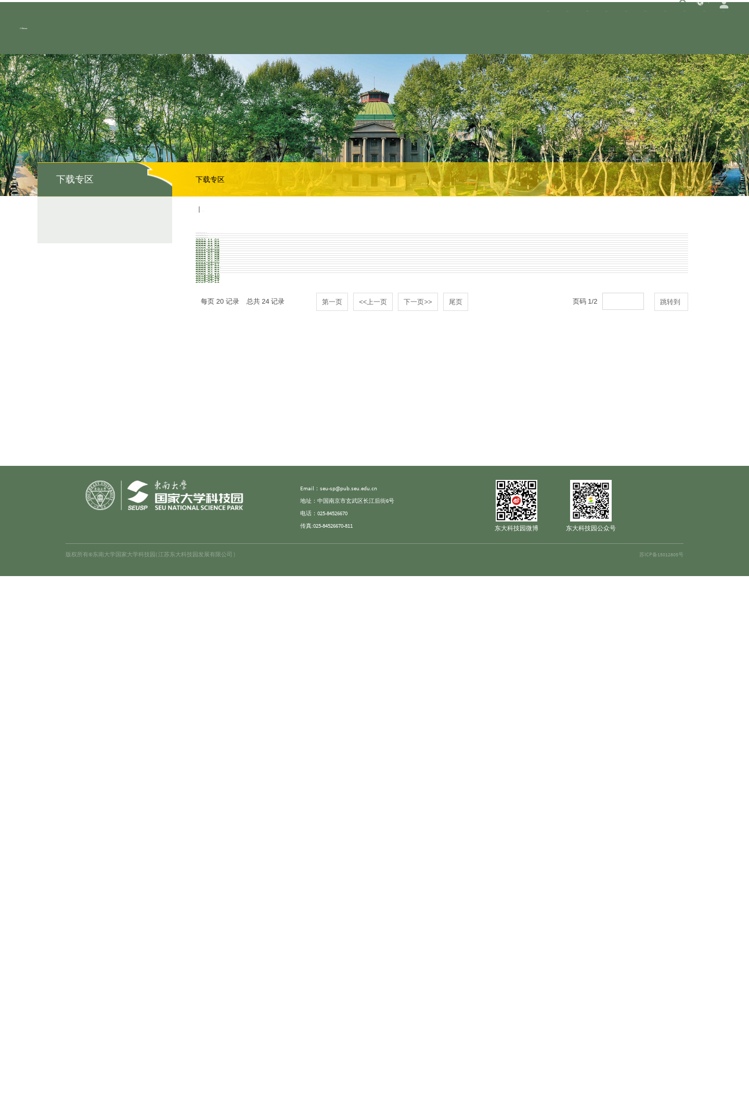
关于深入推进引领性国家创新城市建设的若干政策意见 (283, 448)
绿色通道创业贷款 (225, 711)
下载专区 (227, 209)
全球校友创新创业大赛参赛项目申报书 (257, 842)
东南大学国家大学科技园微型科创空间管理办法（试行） (287, 284)
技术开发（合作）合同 (232, 547)
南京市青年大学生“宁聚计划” (242, 744)
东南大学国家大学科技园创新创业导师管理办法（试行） (287, 317)
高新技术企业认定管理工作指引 (247, 580)
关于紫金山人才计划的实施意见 (247, 350)
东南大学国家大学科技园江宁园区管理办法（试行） (279, 251)
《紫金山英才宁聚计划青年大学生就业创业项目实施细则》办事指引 (305, 383)
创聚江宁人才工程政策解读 (239, 645)
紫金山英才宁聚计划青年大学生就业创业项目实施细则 (283, 416)
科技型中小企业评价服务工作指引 (252, 481)
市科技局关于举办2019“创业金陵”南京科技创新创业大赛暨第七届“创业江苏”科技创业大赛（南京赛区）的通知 (373, 777)
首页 (202, 209)
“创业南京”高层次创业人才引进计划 (253, 678)
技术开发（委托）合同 (232, 514)
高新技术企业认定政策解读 (239, 613)
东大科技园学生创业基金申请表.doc (253, 875)
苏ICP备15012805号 (660, 1074)
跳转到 (671, 916)
